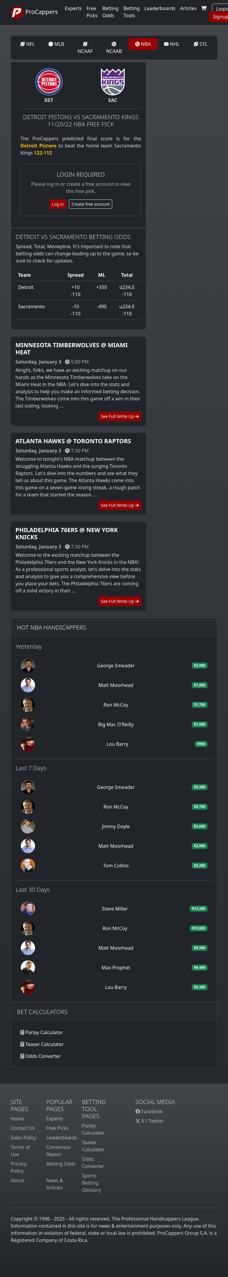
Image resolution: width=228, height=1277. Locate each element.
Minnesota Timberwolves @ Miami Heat (71, 348)
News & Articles (54, 1184)
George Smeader (116, 665)
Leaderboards (160, 8)
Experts (73, 8)
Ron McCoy (116, 705)
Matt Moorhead (116, 685)
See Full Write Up (120, 416)
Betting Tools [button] (132, 12)
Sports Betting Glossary (91, 1182)
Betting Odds (61, 1163)
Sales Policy (23, 1137)
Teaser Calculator (44, 1044)
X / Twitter (149, 1121)
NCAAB (114, 48)
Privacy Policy (18, 1167)
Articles (188, 8)
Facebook (149, 1111)
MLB (56, 44)
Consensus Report (58, 1151)
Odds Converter (43, 1056)
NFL (27, 44)
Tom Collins (116, 865)
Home (17, 1118)
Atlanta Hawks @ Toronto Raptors (73, 441)
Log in (58, 204)
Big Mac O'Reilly (116, 724)
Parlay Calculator (44, 1032)
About (17, 1180)
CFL (201, 44)
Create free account (91, 204)
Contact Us (23, 1128)
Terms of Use (20, 1151)
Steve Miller (115, 908)
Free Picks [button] (92, 12)
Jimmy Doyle (116, 826)
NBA (143, 44)
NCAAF (85, 48)
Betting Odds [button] (110, 12)
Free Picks (57, 1128)
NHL (172, 44)
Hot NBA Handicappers (51, 627)
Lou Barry (117, 744)
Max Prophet (116, 967)
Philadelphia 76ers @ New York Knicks (66, 533)
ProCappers (34, 12)
